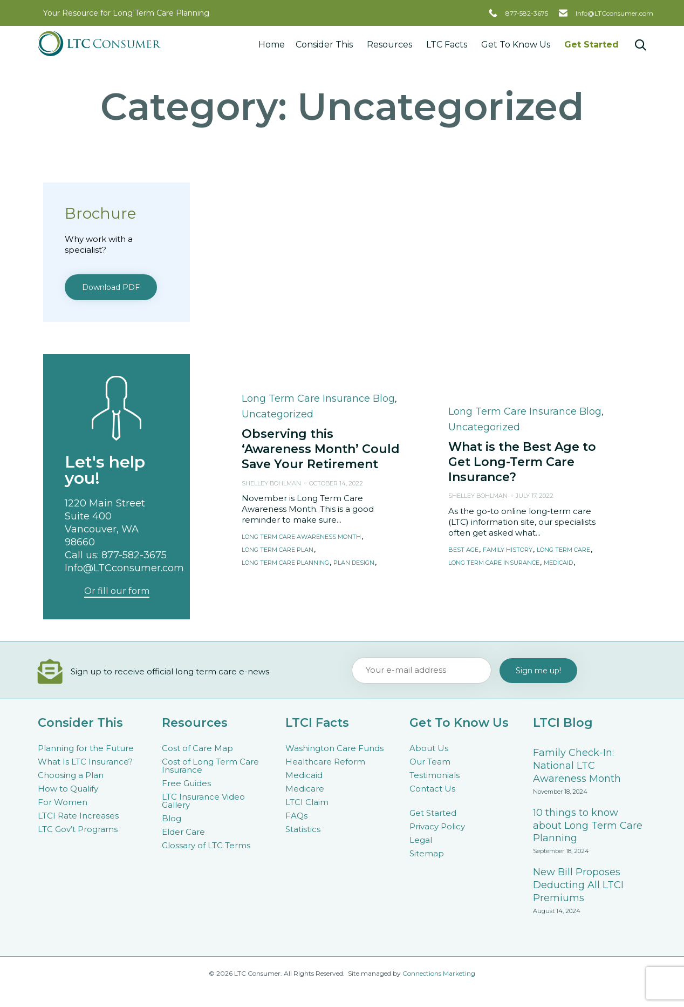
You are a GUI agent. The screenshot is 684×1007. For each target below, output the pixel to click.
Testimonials (434, 775)
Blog (171, 818)
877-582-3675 (526, 13)
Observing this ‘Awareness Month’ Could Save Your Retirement (321, 255)
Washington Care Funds (334, 748)
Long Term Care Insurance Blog (318, 205)
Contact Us (432, 788)
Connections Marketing (438, 973)
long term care (563, 356)
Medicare (304, 788)
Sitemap (426, 853)
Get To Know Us (517, 44)
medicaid (558, 369)
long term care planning (285, 369)
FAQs (296, 815)
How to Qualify (68, 788)
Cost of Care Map (197, 748)
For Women (62, 802)
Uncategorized (277, 220)
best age (463, 356)
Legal (420, 840)
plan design (353, 369)
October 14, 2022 (336, 289)
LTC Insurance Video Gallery (203, 801)
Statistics (302, 829)
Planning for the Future (86, 748)
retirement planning (340, 382)
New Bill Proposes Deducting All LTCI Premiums (578, 885)
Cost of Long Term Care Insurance (210, 765)
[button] (263, 400)
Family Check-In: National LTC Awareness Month (577, 766)
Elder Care (183, 832)
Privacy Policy (437, 826)
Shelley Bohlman (271, 289)
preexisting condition (485, 382)
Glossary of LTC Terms (206, 845)
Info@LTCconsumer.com (614, 13)
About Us (428, 748)
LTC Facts (448, 44)
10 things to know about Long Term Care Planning (587, 825)
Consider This (326, 44)
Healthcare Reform (325, 761)
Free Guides (186, 783)
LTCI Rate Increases (78, 815)
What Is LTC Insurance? (85, 761)
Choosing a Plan (71, 775)
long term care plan (277, 356)
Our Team (429, 761)
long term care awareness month (301, 343)
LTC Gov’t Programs (78, 829)
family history (507, 356)
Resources (391, 44)
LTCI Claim (307, 802)
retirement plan (270, 382)
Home (271, 44)
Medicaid (304, 775)
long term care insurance (493, 369)
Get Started (591, 44)
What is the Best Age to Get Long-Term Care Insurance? (522, 268)
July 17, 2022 (534, 302)
